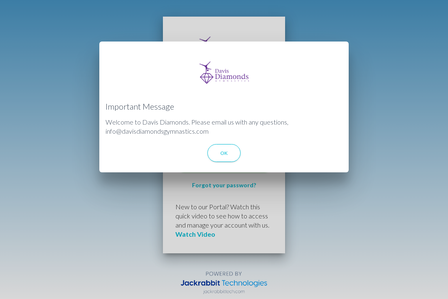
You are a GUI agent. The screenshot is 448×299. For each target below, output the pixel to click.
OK (224, 153)
